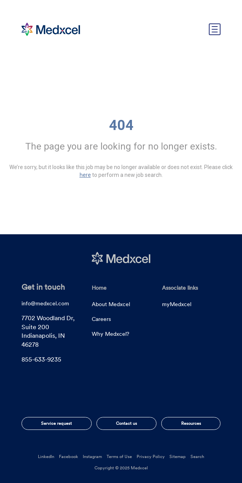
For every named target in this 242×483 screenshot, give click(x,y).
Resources (191, 423)
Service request (56, 423)
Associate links (180, 288)
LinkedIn (46, 456)
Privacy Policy (151, 456)
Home (99, 288)
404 (121, 125)
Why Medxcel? (110, 334)
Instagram (92, 456)
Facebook (68, 456)
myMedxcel (176, 304)
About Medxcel (111, 304)
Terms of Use (119, 456)
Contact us (126, 423)
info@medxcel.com (45, 303)
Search (197, 456)
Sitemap (177, 456)
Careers (101, 319)
